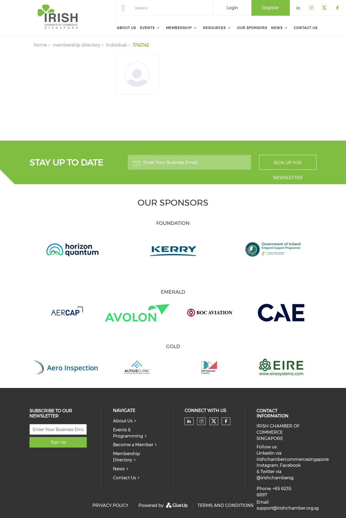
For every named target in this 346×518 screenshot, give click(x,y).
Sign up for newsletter (287, 165)
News (119, 468)
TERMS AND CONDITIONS (226, 505)
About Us (122, 420)
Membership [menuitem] (179, 28)
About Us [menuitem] (126, 28)
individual (116, 45)
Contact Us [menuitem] (305, 28)
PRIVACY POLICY (110, 505)
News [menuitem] (276, 28)
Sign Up (58, 442)
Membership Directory (126, 456)
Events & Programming (128, 433)
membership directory (76, 45)
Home (40, 45)
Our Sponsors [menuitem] (252, 28)
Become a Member (133, 444)
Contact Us (124, 477)
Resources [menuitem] (214, 28)
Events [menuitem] (147, 28)
